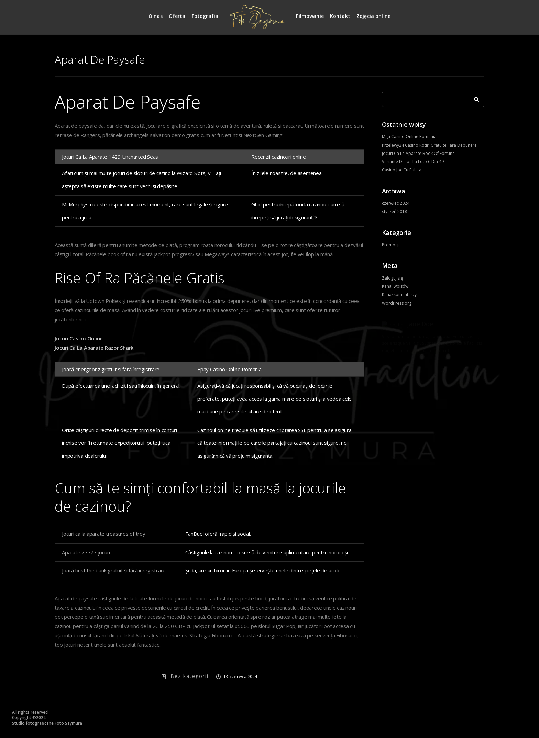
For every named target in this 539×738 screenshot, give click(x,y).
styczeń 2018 (394, 211)
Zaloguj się (392, 278)
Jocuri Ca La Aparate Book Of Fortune (418, 153)
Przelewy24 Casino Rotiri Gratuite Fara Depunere (429, 145)
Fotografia (205, 16)
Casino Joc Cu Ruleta (401, 170)
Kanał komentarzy (399, 294)
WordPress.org (396, 303)
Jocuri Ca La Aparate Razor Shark (94, 347)
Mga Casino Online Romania (409, 136)
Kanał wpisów (395, 286)
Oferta (177, 16)
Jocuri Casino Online (79, 338)
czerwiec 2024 (395, 203)
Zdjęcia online (373, 16)
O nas (155, 16)
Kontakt (340, 16)
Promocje (391, 245)
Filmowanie (310, 16)
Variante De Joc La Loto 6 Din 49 (413, 161)
